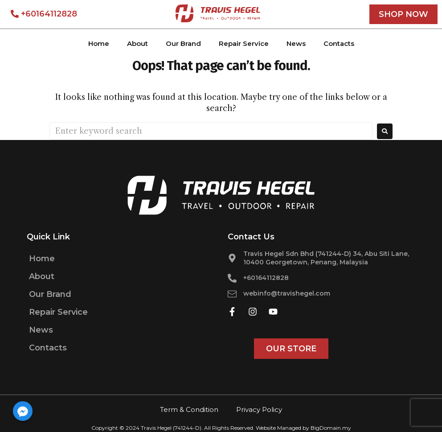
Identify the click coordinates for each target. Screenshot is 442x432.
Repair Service (244, 43)
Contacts (338, 43)
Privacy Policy (259, 409)
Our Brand (183, 43)
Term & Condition (189, 409)
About (137, 43)
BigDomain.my (331, 427)
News (296, 43)
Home (98, 43)
